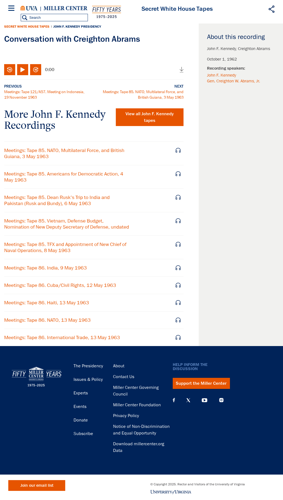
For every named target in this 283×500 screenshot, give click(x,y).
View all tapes (149, 117)
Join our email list (36, 485)
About (118, 366)
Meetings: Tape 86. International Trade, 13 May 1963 (62, 337)
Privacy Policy (126, 415)
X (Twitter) (188, 400)
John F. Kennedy (221, 75)
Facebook (174, 400)
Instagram (221, 400)
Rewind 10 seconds (9, 69)
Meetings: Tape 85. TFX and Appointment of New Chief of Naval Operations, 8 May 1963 (65, 247)
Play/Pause (22, 69)
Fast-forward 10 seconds (35, 69)
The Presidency (88, 366)
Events (80, 406)
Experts (81, 393)
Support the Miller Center (201, 383)
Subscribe (83, 433)
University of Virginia (29, 8)
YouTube (204, 400)
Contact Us (123, 376)
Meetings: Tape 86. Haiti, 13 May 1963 (46, 303)
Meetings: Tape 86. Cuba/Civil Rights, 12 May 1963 (60, 285)
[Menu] (12, 9)
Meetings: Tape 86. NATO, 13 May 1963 (47, 320)
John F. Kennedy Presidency (77, 26)
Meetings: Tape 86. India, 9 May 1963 (45, 268)
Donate (81, 420)
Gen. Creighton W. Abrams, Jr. (233, 80)
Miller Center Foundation (137, 405)
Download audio (182, 69)
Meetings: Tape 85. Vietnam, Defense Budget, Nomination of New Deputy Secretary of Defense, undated (66, 224)
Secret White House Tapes (26, 26)
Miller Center (65, 8)
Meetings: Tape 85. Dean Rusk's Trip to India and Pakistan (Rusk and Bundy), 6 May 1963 (57, 200)
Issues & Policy (88, 379)
